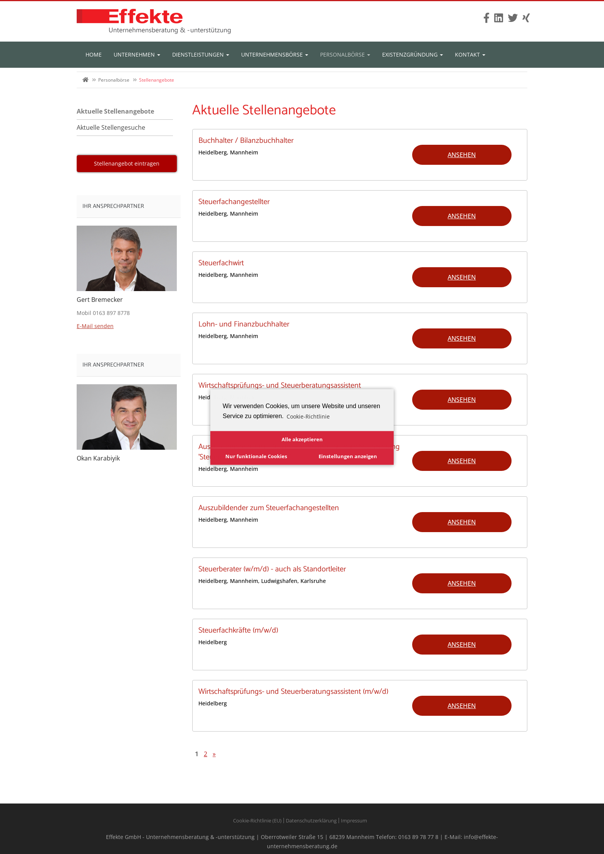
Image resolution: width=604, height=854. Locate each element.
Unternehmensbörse (274, 54)
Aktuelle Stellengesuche (111, 127)
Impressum (354, 820)
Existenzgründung (412, 54)
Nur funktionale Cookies (256, 456)
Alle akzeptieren (302, 439)
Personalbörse (345, 54)
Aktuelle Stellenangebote (115, 111)
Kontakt (470, 54)
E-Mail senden (95, 326)
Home (94, 54)
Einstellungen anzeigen (348, 456)
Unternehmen (137, 54)
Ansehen (462, 155)
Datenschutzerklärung (311, 820)
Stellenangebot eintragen (126, 163)
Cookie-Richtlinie (308, 416)
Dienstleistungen (200, 54)
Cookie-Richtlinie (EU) (257, 820)
